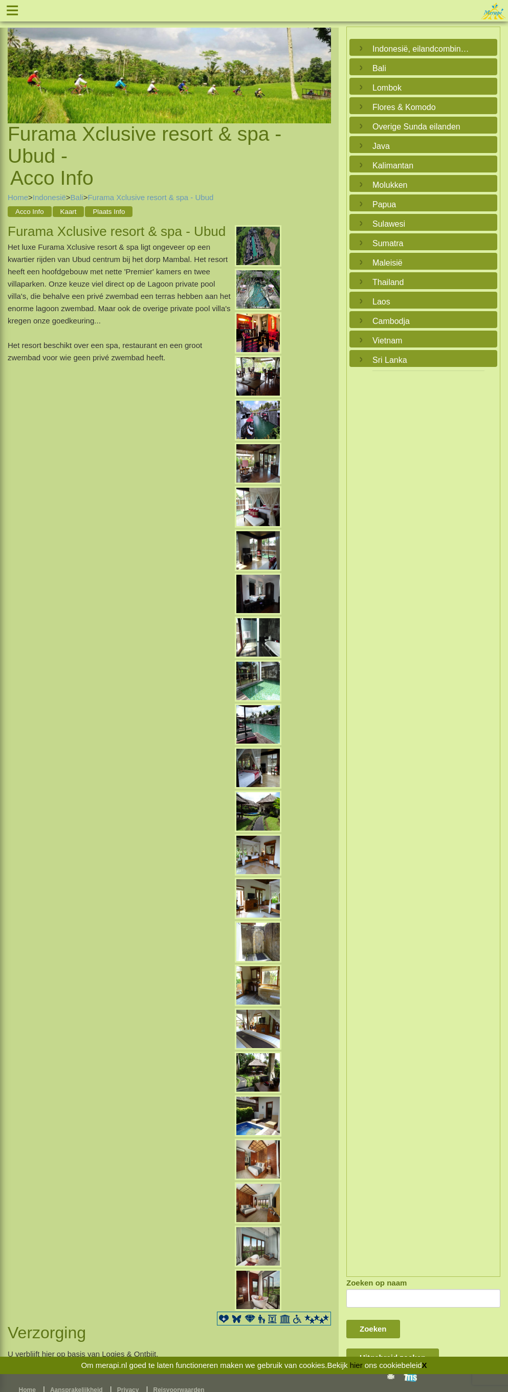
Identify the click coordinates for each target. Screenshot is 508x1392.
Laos (381, 301)
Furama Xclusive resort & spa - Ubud (150, 197)
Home (18, 197)
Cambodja (391, 321)
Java (381, 146)
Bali (77, 197)
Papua (384, 204)
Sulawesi (388, 224)
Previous (18, 63)
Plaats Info (109, 211)
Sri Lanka (389, 360)
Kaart (68, 211)
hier (356, 1365)
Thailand (388, 282)
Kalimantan (392, 165)
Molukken (389, 185)
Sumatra (387, 243)
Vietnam (387, 340)
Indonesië (49, 197)
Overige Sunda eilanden (416, 126)
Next (320, 63)
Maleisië (387, 262)
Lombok (387, 87)
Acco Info (29, 211)
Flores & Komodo (404, 107)
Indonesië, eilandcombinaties (420, 49)
